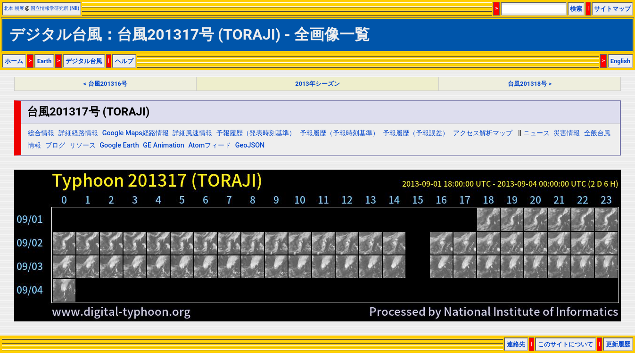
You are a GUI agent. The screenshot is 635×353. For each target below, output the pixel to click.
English (620, 61)
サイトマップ (612, 8)
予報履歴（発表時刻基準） (256, 133)
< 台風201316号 (105, 83)
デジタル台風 (84, 61)
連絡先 (516, 344)
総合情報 (41, 133)
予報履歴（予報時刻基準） (339, 133)
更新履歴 (618, 344)
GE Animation (163, 145)
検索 (576, 8)
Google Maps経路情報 (135, 133)
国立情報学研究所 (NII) (55, 8)
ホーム (14, 61)
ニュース (536, 133)
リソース (82, 145)
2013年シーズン (317, 83)
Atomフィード (209, 145)
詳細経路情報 (78, 133)
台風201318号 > (530, 83)
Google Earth (119, 145)
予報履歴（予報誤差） (416, 133)
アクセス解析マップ (482, 133)
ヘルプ (124, 61)
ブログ (55, 145)
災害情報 (566, 133)
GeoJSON (250, 145)
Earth (44, 61)
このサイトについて (565, 344)
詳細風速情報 (192, 133)
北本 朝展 (14, 8)
